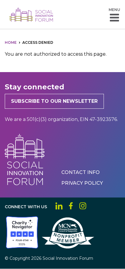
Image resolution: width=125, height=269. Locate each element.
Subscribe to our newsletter (54, 101)
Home (11, 42)
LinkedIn (58, 205)
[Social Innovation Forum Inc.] (5, 247)
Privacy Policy (82, 183)
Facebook (70, 205)
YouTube (94, 205)
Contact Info (80, 172)
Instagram (82, 205)
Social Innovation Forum (31, 14)
